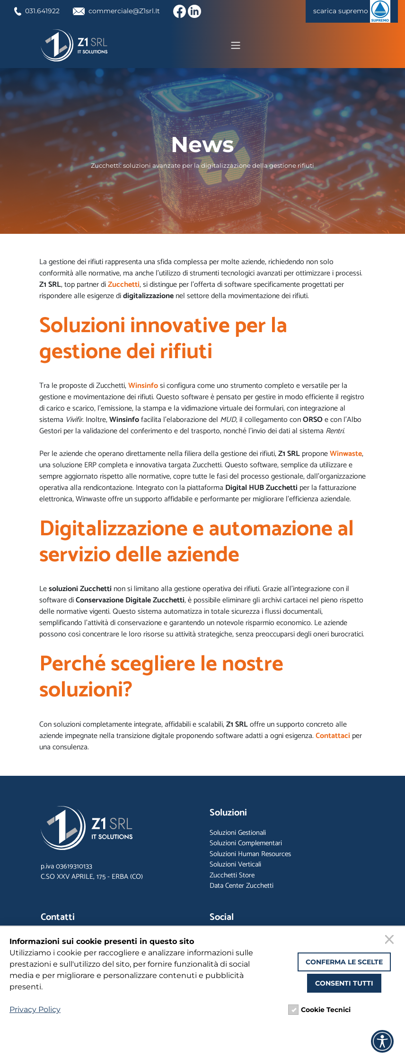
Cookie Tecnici (326, 1010)
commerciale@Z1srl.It (126, 10)
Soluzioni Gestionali (238, 835)
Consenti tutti (344, 983)
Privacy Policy (35, 1009)
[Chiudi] (390, 940)
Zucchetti (124, 286)
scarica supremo (348, 11)
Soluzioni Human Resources (250, 856)
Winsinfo (143, 387)
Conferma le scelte (344, 962)
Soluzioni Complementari (246, 845)
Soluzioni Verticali (235, 867)
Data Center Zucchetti (241, 888)
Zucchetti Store (232, 877)
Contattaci (333, 737)
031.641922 (39, 10)
